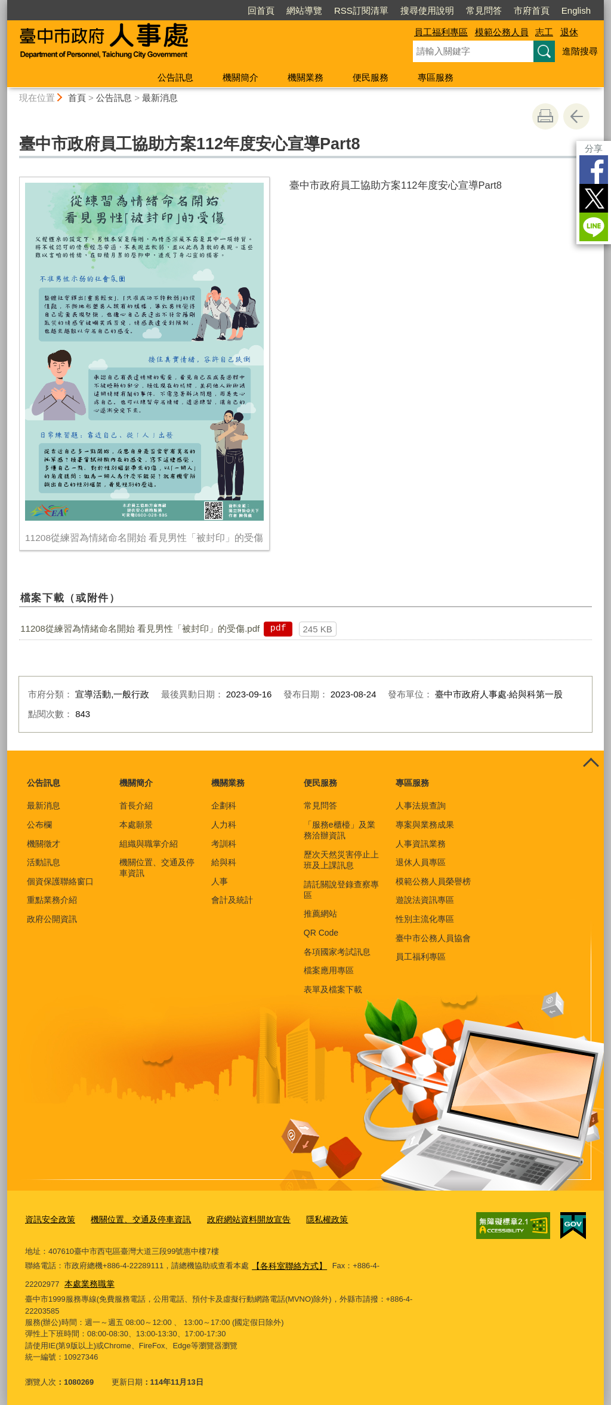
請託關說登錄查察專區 (341, 890)
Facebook (593, 169)
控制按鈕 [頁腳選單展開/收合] (591, 764)
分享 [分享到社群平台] (594, 148)
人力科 (223, 824)
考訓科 (223, 843)
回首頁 (261, 10)
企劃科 (223, 805)
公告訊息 (175, 77)
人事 (219, 881)
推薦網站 (320, 913)
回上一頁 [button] (576, 116)
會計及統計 (232, 900)
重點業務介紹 (52, 900)
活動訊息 (43, 862)
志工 (544, 32)
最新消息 (160, 98)
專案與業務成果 (425, 824)
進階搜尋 (580, 51)
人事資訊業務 (421, 843)
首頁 (77, 98)
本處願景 (136, 824)
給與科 (223, 862)
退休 (569, 32)
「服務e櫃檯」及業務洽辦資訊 (339, 830)
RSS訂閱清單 (361, 10)
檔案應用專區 (329, 970)
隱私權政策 (308, 1217)
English (576, 10)
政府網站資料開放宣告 (235, 1217)
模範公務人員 (502, 32)
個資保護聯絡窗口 (60, 881)
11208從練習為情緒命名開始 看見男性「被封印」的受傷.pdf (140, 628)
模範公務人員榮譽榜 (433, 881)
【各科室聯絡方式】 (287, 1262)
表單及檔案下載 (333, 989)
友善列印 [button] (545, 116)
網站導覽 (304, 10)
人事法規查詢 (421, 805)
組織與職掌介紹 (148, 843)
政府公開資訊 (52, 919)
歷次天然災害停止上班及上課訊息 (341, 860)
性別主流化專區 (425, 919)
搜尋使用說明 (427, 10)
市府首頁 (532, 10)
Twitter (593, 198)
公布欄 (39, 824)
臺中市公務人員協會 (433, 938)
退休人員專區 (421, 862)
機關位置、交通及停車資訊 (157, 867)
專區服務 (435, 77)
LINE (593, 227)
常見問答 (484, 10)
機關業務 (305, 77)
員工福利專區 (441, 32)
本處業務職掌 (51, 1279)
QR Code (321, 932)
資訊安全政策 (48, 1217)
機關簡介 (240, 77)
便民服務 (370, 77)
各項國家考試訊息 (337, 952)
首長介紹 (136, 805)
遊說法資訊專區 (425, 900)
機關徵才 (43, 843)
